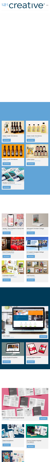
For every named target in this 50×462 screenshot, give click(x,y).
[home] (23, 5)
